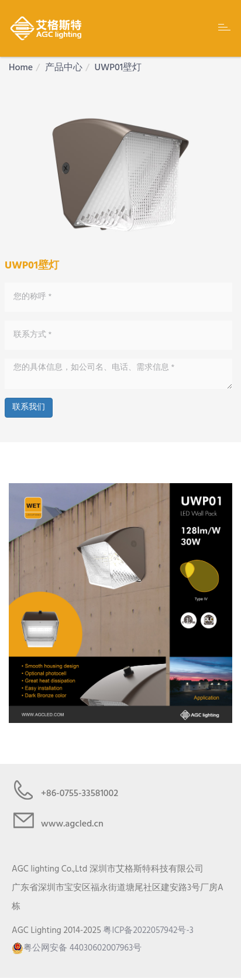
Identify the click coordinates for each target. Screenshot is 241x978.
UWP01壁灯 (118, 67)
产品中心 (63, 67)
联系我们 (28, 407)
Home (21, 67)
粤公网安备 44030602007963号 (77, 948)
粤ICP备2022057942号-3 (148, 931)
